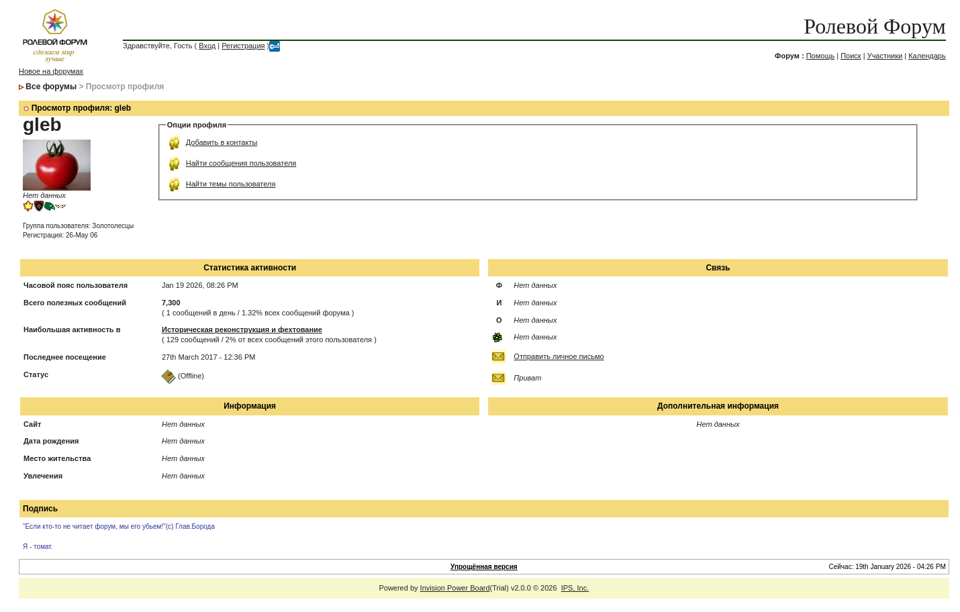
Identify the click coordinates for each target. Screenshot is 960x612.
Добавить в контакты (222, 142)
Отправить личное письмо (559, 356)
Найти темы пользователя (231, 184)
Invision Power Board (455, 588)
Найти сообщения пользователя (241, 163)
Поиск (851, 56)
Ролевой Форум (874, 26)
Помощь (820, 56)
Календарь (927, 56)
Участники (885, 56)
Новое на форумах (51, 71)
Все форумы (51, 86)
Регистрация (243, 46)
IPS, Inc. (575, 588)
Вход (207, 46)
